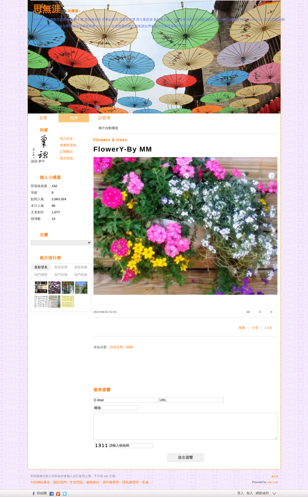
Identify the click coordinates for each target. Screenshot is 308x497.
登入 (240, 493)
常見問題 (76, 482)
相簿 (74, 118)
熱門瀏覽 (41, 275)
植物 (129, 347)
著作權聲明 (111, 482)
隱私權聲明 (130, 482)
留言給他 (66, 158)
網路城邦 (262, 493)
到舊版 (73, 11)
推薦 (242, 328)
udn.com (272, 482)
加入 (249, 493)
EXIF (268, 328)
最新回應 (60, 267)
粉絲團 (42, 493)
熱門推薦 (80, 275)
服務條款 (92, 482)
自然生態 (116, 347)
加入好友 (66, 138)
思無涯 (47, 9)
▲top (274, 476)
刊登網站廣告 (40, 482)
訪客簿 (104, 118)
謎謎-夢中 (38, 161)
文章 (43, 118)
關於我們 (59, 482)
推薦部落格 (68, 145)
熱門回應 (60, 275)
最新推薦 (80, 267)
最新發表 (41, 267)
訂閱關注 (66, 152)
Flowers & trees (110, 140)
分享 (255, 328)
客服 (145, 482)
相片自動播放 (108, 128)
